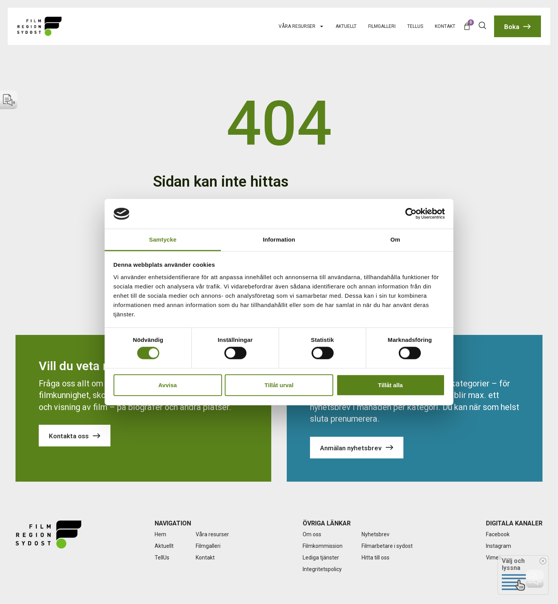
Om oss (312, 534)
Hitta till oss (375, 557)
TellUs (415, 26)
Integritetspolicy (322, 569)
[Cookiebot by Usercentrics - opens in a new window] (411, 214)
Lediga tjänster (321, 557)
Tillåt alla (390, 384)
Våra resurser (301, 26)
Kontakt (445, 26)
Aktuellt (346, 26)
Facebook (498, 534)
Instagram (498, 546)
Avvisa (167, 384)
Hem (160, 534)
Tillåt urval (279, 384)
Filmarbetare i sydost (387, 546)
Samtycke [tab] (163, 239)
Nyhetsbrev (375, 534)
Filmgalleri (382, 26)
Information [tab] (279, 239)
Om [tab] (395, 239)
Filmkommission (323, 546)
